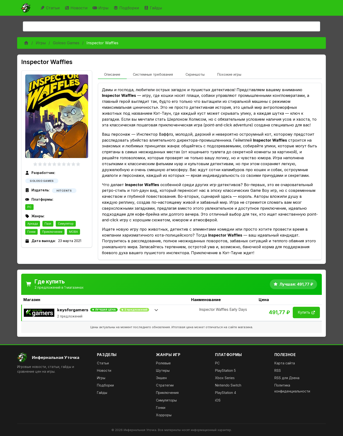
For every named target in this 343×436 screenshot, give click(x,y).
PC (29, 207)
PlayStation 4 (225, 393)
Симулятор (66, 223)
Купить (306, 312)
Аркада (32, 223)
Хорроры (164, 415)
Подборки (126, 7)
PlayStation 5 (225, 370)
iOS (218, 400)
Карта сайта (284, 363)
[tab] (112, 74)
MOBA (73, 231)
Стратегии (165, 385)
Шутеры (163, 370)
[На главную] (53, 357)
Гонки (31, 231)
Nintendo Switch (228, 385)
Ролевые (163, 363)
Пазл (48, 223)
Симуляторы (166, 400)
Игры (101, 7)
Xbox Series (225, 378)
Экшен (161, 378)
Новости (77, 7)
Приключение (52, 231)
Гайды (153, 7)
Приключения (167, 393)
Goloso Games (66, 42)
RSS (277, 370)
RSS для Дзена (286, 378)
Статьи (50, 7)
